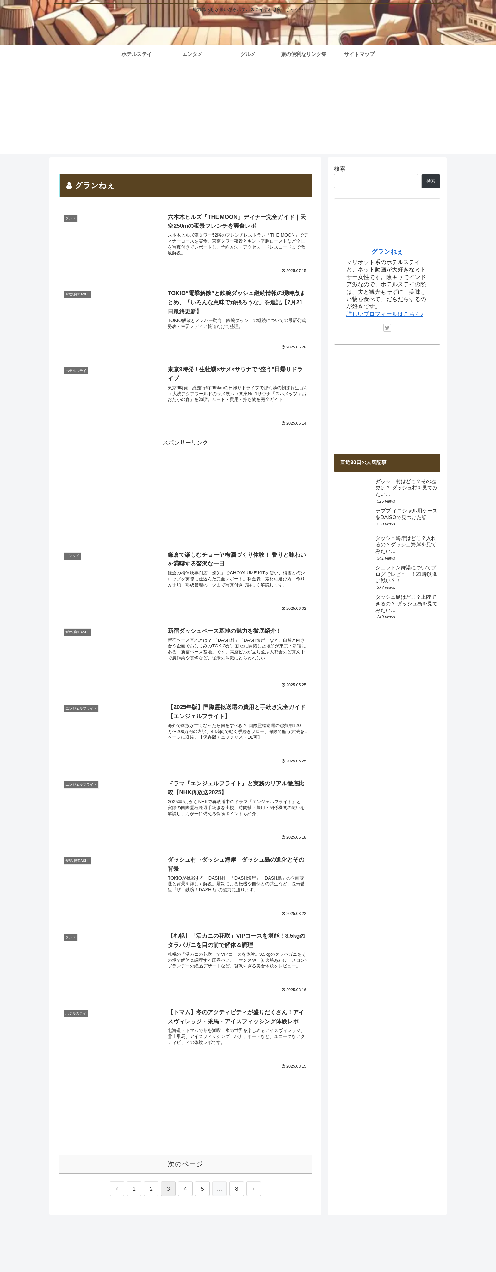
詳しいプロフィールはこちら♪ (384, 314)
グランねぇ (387, 251)
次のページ (185, 1164)
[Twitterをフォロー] (387, 328)
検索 (339, 169)
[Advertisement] (248, 110)
